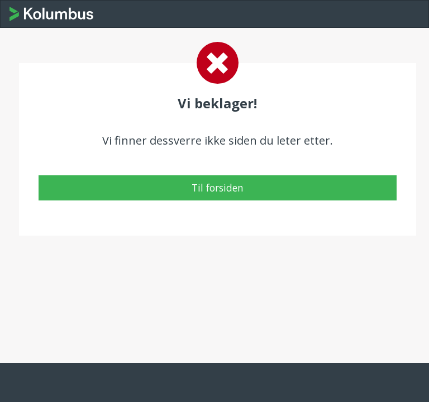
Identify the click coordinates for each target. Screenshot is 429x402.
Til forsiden (218, 187)
